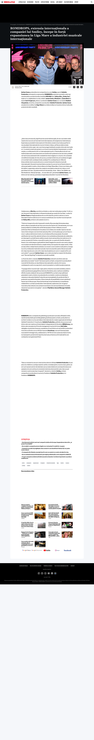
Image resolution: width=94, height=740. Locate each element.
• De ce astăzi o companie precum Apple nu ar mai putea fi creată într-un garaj (42, 446)
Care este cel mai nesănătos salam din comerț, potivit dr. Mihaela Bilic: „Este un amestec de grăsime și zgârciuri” (54, 534)
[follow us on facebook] (67, 550)
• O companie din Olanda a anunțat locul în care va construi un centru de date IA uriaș (44, 452)
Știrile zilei (22, 2)
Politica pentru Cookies (35, 565)
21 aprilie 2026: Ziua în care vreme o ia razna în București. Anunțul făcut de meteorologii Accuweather (27, 524)
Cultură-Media (68, 2)
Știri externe (45, 2)
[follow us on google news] (26, 550)
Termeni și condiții (47, 565)
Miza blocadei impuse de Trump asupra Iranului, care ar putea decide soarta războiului (27, 180)
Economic (30, 2)
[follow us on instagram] (57, 550)
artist (23, 463)
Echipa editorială (23, 565)
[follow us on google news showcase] (37, 550)
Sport (76, 2)
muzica (67, 463)
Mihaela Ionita (18, 87)
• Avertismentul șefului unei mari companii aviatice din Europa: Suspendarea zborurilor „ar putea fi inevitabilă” (46, 443)
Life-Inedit (59, 2)
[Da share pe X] (78, 87)
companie (29, 463)
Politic (37, 2)
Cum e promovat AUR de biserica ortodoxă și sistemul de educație (27, 515)
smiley (23, 465)
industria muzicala (51, 463)
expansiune (35, 463)
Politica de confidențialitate (61, 565)
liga (58, 463)
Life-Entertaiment (21, 24)
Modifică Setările (47, 569)
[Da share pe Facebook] (74, 87)
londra (62, 463)
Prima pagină (13, 24)
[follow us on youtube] (47, 550)
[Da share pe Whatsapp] (81, 87)
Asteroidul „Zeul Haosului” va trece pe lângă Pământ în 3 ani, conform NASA (54, 180)
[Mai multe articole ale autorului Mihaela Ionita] (12, 87)
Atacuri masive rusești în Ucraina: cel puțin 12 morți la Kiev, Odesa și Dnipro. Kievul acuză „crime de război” (27, 506)
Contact (73, 565)
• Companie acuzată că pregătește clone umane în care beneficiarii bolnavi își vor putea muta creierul (45, 449)
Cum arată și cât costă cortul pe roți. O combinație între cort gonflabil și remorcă (27, 543)
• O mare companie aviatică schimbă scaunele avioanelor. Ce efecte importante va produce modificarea (46, 457)
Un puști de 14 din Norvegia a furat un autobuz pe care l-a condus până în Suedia (54, 506)
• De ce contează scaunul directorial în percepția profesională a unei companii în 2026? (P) (46, 454)
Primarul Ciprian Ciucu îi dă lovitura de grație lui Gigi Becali (54, 524)
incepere (43, 463)
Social (52, 2)
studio (28, 465)
